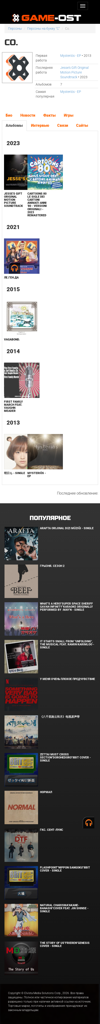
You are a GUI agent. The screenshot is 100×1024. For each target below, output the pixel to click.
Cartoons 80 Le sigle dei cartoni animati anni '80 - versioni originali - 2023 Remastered (37, 204)
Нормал (46, 792)
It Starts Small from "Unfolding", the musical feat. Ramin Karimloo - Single (67, 644)
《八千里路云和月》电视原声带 (60, 716)
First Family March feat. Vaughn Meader (13, 406)
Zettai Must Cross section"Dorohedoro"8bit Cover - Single (65, 757)
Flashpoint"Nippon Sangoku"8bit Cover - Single (65, 869)
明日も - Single (14, 473)
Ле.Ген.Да (11, 277)
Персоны (15, 28)
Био (9, 115)
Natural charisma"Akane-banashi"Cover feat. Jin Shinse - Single (64, 908)
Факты (49, 115)
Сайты (82, 125)
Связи (62, 125)
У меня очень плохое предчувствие (67, 679)
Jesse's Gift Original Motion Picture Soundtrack (74, 72)
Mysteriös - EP (70, 55)
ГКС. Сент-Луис (51, 829)
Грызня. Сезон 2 (52, 566)
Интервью (40, 125)
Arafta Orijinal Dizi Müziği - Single (67, 528)
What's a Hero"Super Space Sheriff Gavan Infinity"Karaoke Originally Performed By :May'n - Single (66, 606)
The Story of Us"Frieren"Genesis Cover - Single (65, 944)
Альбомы (14, 125)
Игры (69, 115)
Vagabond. (12, 339)
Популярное (50, 518)
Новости (27, 115)
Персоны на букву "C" (43, 28)
